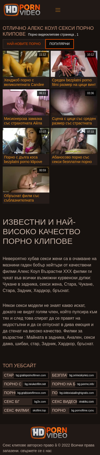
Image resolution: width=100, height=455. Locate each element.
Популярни (60, 44)
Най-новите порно (24, 44)
